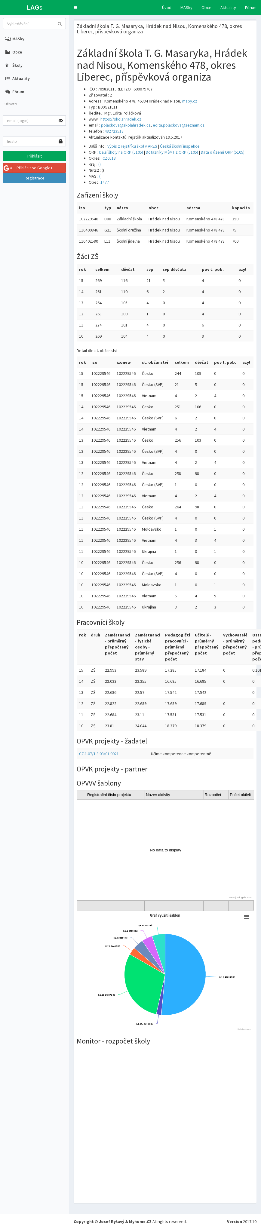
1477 (104, 182)
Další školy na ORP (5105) (121, 152)
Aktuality (228, 7)
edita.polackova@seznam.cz (178, 125)
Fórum (250, 7)
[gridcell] (165, 850)
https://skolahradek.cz (120, 119)
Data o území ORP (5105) (222, 152)
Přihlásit (34, 156)
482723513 (114, 131)
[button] (75, 7)
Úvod (166, 7)
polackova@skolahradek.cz (126, 125)
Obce (206, 7)
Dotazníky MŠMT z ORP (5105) (172, 152)
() (99, 164)
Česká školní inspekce (180, 146)
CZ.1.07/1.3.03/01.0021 (99, 753)
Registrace (35, 178)
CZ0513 (109, 158)
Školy (14, 65)
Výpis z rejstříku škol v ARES (132, 146)
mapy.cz (189, 101)
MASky (186, 7)
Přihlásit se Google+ (28, 168)
